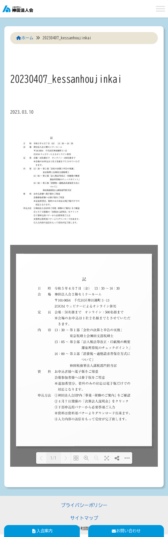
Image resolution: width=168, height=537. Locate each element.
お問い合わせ (126, 531)
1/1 (53, 458)
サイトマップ (84, 518)
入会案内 (42, 531)
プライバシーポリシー (84, 505)
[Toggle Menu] (160, 8)
